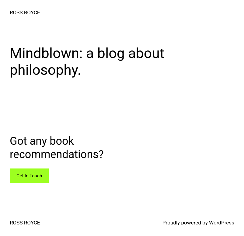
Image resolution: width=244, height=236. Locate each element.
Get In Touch (29, 176)
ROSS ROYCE (25, 12)
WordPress (221, 223)
